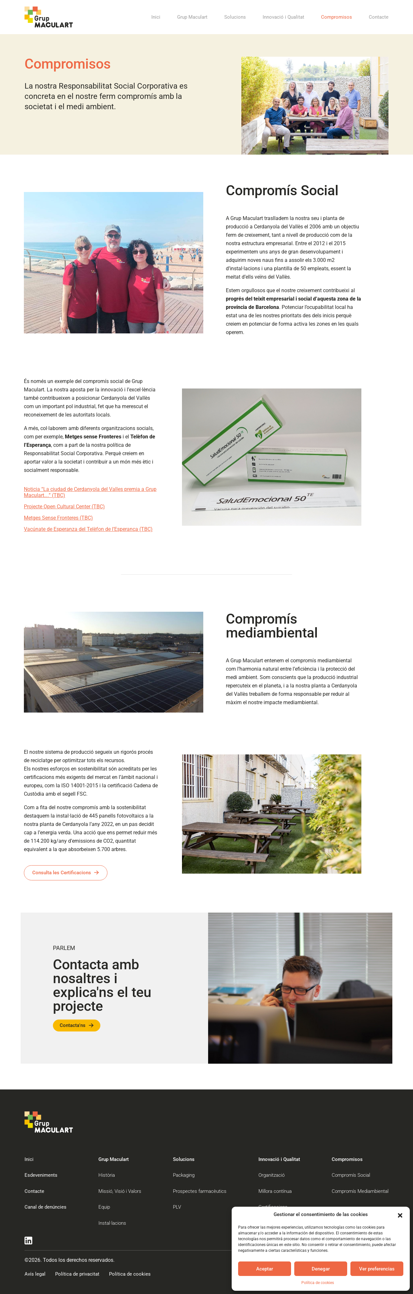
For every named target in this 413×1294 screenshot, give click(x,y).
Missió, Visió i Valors (119, 1191)
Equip (104, 1207)
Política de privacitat (77, 1274)
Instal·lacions (112, 1223)
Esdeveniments (41, 1175)
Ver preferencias (377, 1269)
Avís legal (35, 1274)
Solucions (235, 17)
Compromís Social (351, 1175)
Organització (271, 1175)
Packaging (184, 1175)
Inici (155, 17)
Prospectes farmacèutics (200, 1191)
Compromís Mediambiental (360, 1191)
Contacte (378, 17)
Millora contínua (275, 1191)
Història (106, 1175)
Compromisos (336, 17)
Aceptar (264, 1269)
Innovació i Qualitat (283, 17)
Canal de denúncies (45, 1207)
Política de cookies (317, 1282)
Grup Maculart (192, 17)
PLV (177, 1207)
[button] (400, 1215)
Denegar (321, 1269)
